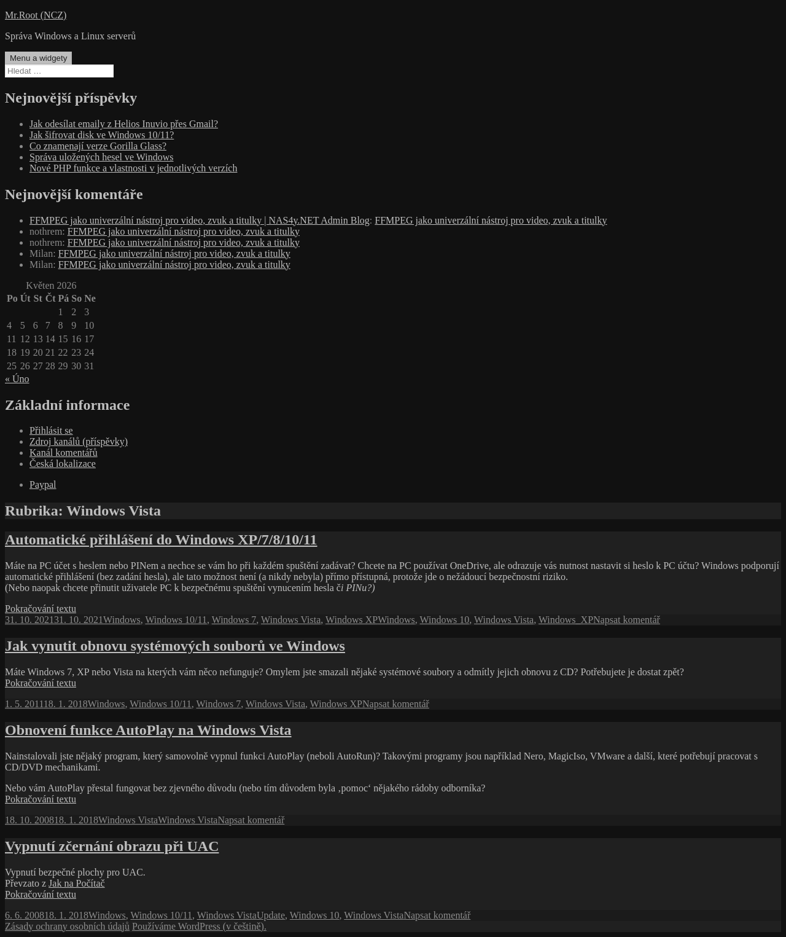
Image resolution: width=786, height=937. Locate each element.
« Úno (17, 379)
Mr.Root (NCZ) (35, 15)
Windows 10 (445, 619)
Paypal (42, 484)
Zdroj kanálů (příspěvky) (78, 441)
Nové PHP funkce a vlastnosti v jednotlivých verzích (133, 168)
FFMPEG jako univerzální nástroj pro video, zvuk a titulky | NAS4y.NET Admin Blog (199, 220)
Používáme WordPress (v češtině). (199, 926)
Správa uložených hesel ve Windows (101, 157)
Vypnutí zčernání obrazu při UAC (112, 846)
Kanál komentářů (63, 452)
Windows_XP (566, 619)
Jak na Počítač (77, 883)
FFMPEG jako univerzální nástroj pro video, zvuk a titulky (491, 220)
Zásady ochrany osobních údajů (67, 926)
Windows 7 (234, 619)
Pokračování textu (40, 608)
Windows (122, 619)
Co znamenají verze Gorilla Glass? (97, 146)
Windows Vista (291, 619)
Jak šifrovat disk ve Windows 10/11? (101, 135)
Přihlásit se (51, 430)
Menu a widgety (38, 58)
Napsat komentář (626, 619)
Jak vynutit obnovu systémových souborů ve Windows (175, 646)
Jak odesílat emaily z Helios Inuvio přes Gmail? (123, 124)
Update (271, 915)
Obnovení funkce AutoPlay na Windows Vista (148, 730)
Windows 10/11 (176, 619)
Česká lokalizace (62, 463)
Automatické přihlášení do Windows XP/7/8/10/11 (161, 539)
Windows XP (351, 619)
